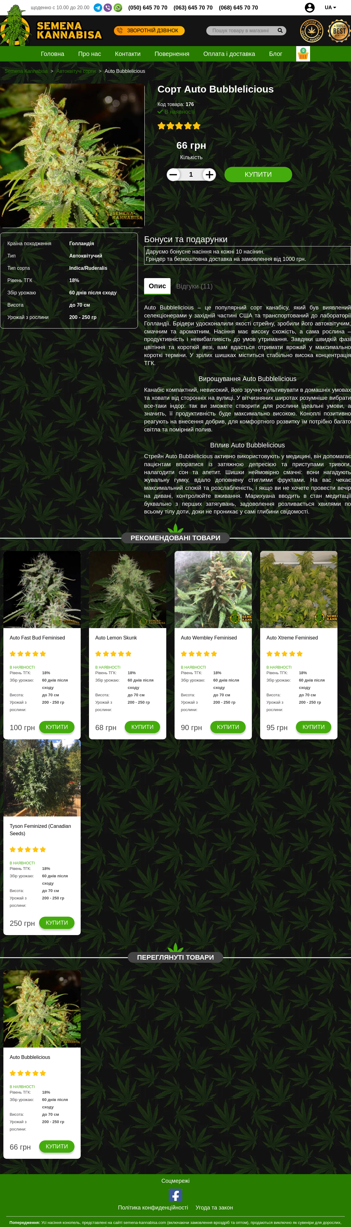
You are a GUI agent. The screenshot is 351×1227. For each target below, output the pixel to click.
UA (330, 7)
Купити (258, 174)
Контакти (128, 53)
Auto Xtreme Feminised (292, 637)
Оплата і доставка (229, 53)
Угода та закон (214, 1208)
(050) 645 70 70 (147, 8)
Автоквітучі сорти (76, 71)
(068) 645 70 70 (238, 8)
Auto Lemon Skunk (116, 637)
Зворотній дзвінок (147, 30)
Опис (157, 286)
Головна (52, 53)
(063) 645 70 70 (193, 8)
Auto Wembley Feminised (209, 637)
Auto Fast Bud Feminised (37, 637)
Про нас (89, 53)
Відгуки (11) (194, 286)
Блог (275, 53)
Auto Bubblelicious (30, 1057)
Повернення (172, 53)
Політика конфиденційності (153, 1208)
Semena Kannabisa (26, 71)
